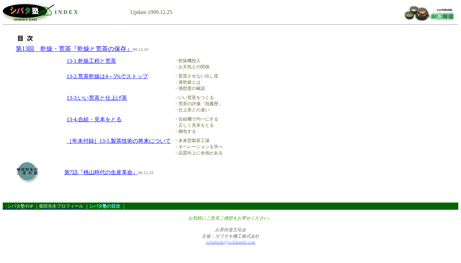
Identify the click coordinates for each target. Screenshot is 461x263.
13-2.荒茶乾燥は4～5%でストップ (107, 76)
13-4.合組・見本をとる (94, 119)
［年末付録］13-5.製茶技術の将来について (119, 141)
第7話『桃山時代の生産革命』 (101, 172)
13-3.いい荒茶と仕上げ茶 (97, 98)
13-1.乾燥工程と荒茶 (91, 61)
